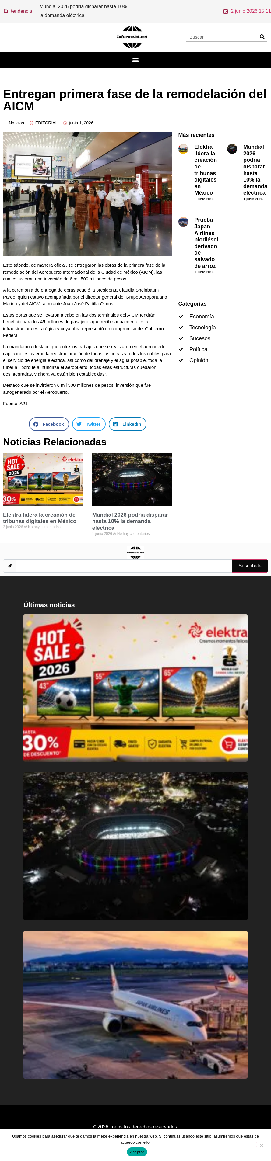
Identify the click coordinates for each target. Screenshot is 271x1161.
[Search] (262, 36)
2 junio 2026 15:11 (247, 11)
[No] (261, 1144)
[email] (124, 566)
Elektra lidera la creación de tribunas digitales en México (39, 518)
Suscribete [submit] (250, 565)
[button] (136, 60)
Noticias (16, 122)
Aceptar (137, 1152)
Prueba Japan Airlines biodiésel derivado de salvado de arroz (206, 243)
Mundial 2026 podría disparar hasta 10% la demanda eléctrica (130, 521)
